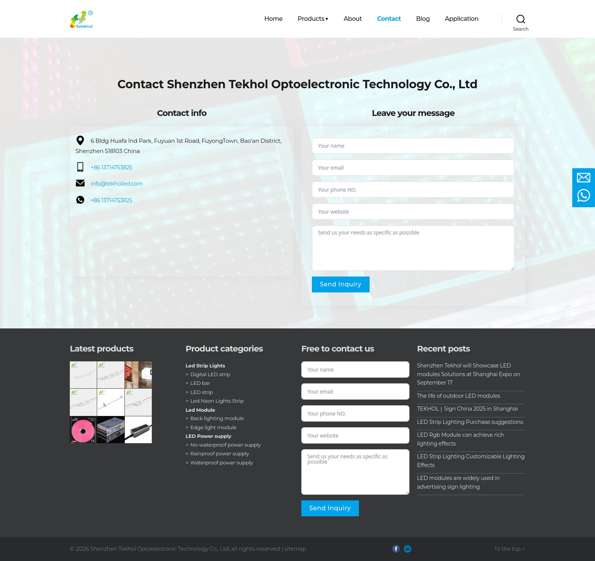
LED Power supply (210, 436)
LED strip (202, 392)
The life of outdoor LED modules (461, 395)
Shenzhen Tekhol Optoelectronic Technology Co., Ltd (163, 549)
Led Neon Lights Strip (218, 401)
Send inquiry (341, 284)
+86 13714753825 (113, 167)
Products (311, 18)
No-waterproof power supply (227, 444)
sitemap (303, 549)
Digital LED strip (211, 374)
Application (462, 18)
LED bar (200, 383)
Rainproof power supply (221, 453)
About (353, 18)
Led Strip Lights (207, 366)
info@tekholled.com (118, 183)
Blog (423, 18)
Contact (389, 18)
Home (273, 18)
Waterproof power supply (223, 462)
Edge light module (214, 427)
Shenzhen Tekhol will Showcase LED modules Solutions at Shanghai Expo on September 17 (468, 374)
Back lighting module (218, 418)
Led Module (201, 409)
